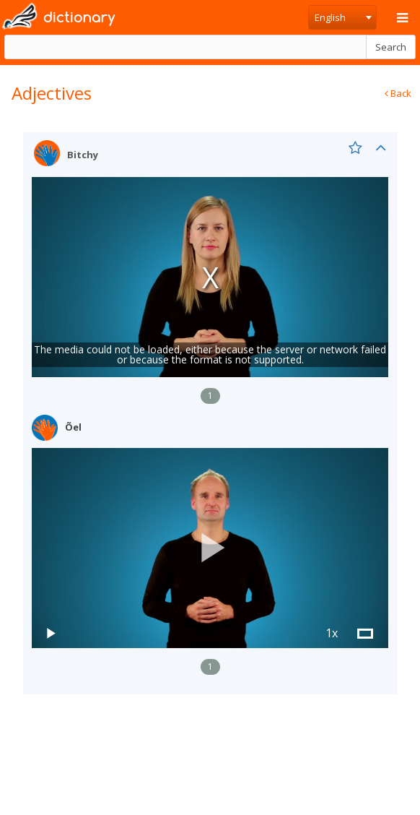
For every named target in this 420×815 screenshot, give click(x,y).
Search (390, 46)
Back (398, 93)
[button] (210, 548)
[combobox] (342, 17)
